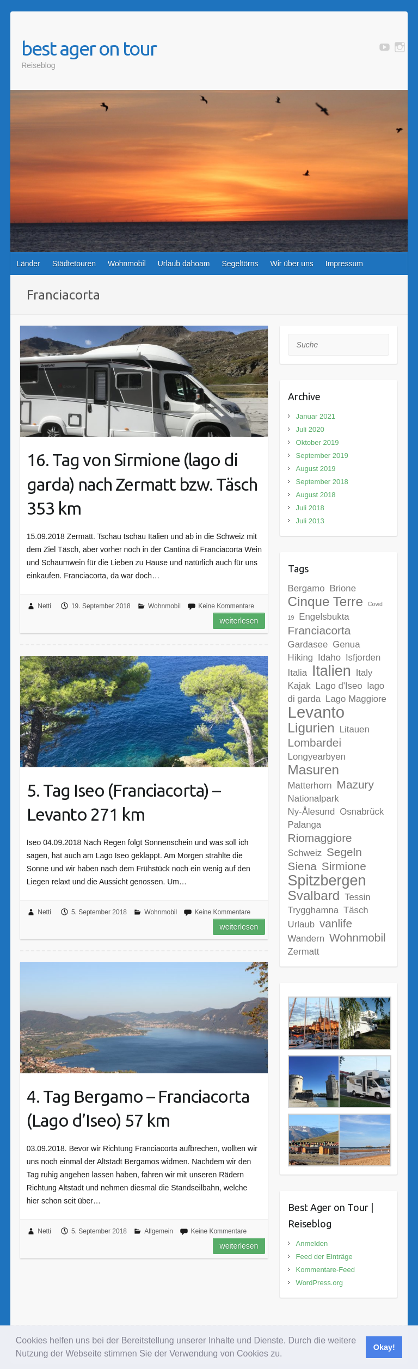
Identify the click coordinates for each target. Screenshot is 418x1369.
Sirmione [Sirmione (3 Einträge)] (344, 866)
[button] (286, 1354)
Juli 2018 (310, 508)
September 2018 (322, 482)
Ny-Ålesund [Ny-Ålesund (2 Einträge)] (311, 811)
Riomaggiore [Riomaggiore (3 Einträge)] (320, 838)
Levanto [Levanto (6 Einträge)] (316, 712)
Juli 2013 (310, 521)
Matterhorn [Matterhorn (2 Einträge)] (310, 785)
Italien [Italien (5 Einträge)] (331, 671)
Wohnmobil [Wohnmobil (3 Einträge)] (357, 937)
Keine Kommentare (226, 606)
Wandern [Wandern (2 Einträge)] (306, 938)
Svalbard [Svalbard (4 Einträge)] (314, 895)
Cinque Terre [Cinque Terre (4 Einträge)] (325, 601)
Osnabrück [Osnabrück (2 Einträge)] (362, 811)
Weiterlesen (239, 620)
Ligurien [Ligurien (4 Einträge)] (311, 727)
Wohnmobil (127, 263)
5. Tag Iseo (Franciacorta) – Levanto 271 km (123, 802)
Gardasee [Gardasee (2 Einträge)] (308, 644)
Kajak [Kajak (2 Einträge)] (299, 686)
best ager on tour (88, 48)
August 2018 (316, 495)
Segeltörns (240, 263)
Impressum (344, 263)
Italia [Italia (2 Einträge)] (297, 673)
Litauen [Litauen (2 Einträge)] (355, 729)
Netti (44, 606)
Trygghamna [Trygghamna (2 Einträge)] (313, 910)
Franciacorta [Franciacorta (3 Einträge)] (319, 630)
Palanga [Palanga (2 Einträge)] (305, 825)
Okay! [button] (384, 1347)
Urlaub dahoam (184, 263)
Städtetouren (74, 263)
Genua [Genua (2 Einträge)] (346, 644)
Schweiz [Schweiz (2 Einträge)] (305, 853)
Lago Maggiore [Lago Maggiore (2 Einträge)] (355, 699)
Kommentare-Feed (325, 1270)
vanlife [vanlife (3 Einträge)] (335, 923)
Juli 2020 (310, 429)
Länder (28, 263)
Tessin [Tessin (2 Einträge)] (358, 897)
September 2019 (322, 455)
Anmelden (312, 1243)
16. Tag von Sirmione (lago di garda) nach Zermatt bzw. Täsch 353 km (142, 484)
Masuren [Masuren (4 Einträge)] (313, 769)
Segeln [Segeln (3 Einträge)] (344, 852)
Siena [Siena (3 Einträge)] (302, 866)
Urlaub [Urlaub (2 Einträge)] (301, 924)
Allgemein (158, 1231)
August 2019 (316, 469)
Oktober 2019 (317, 442)
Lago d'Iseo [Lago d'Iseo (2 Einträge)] (338, 686)
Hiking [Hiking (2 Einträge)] (301, 657)
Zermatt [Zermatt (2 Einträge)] (303, 951)
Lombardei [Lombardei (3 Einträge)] (314, 742)
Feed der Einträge (324, 1256)
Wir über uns (291, 263)
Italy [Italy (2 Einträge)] (364, 673)
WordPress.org (319, 1283)
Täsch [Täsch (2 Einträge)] (355, 910)
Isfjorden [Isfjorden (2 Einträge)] (363, 657)
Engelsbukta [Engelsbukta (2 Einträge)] (324, 617)
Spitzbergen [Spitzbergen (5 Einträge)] (327, 880)
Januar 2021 (315, 416)
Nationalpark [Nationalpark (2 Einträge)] (313, 798)
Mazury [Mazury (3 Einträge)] (355, 784)
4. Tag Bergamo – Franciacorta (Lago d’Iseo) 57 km (138, 1108)
